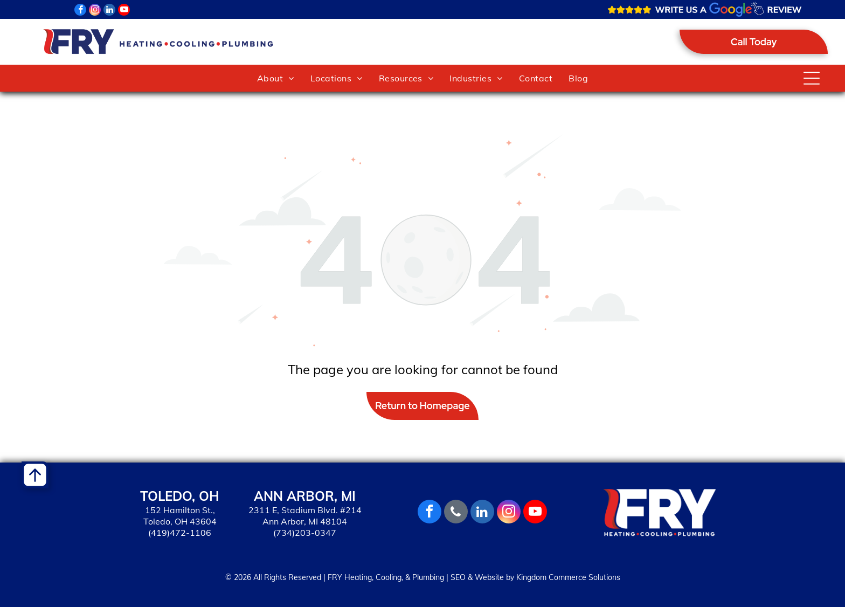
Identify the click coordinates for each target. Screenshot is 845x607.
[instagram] (95, 11)
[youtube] (124, 11)
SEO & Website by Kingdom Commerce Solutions (535, 577)
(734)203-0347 (304, 532)
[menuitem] (275, 78)
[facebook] (80, 11)
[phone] (456, 513)
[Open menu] (812, 78)
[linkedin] (109, 11)
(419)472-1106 (179, 532)
